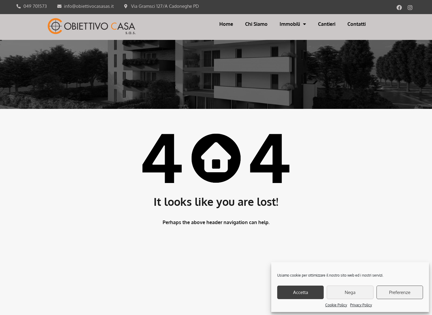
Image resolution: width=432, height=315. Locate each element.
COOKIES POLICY (198, 285)
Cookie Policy (336, 305)
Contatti (356, 24)
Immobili (293, 24)
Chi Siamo (256, 24)
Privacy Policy (361, 305)
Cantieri (326, 24)
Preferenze (399, 292)
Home (226, 24)
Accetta (300, 292)
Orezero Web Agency (239, 306)
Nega (350, 292)
